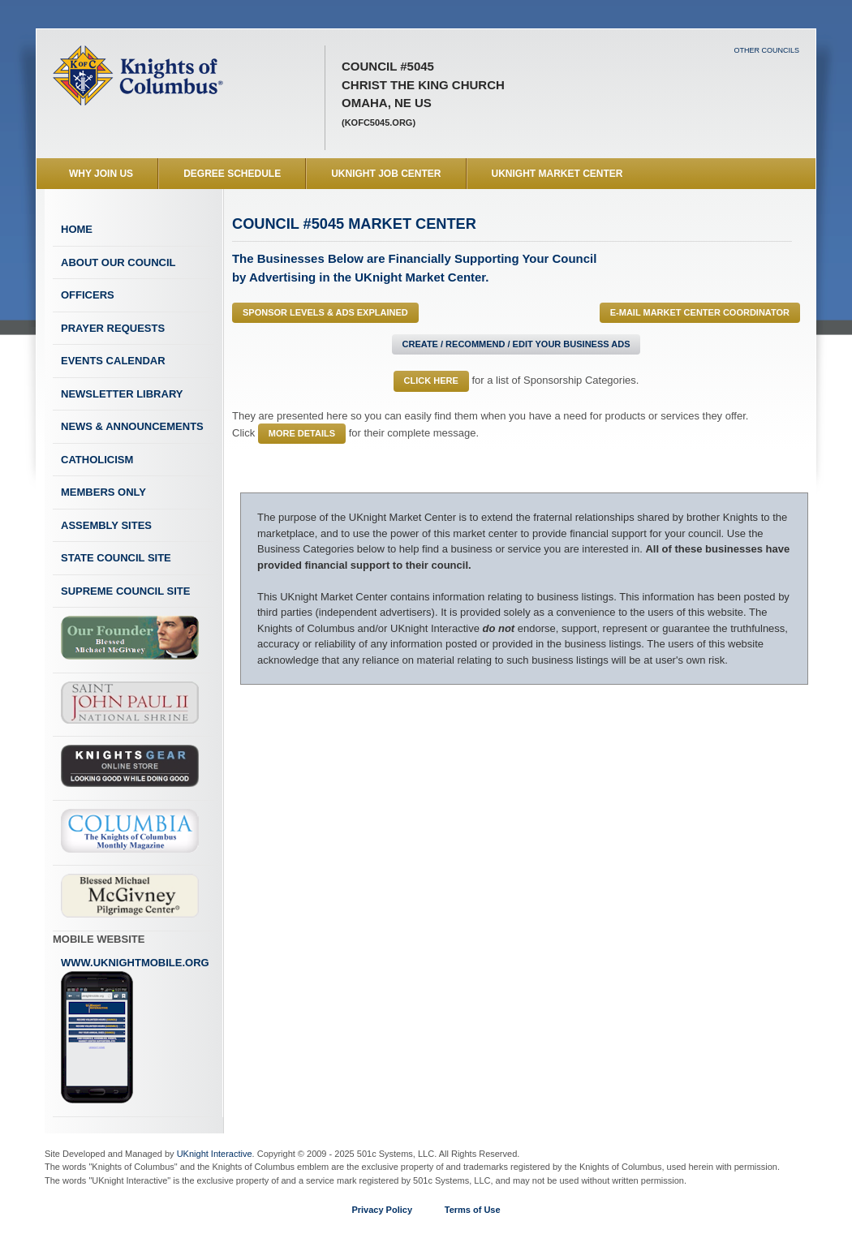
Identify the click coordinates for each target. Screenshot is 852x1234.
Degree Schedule (232, 173)
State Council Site (116, 558)
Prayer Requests (113, 328)
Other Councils (766, 50)
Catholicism (97, 460)
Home (77, 229)
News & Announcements (132, 426)
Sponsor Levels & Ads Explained (325, 312)
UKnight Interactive (214, 1154)
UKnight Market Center (557, 173)
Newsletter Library (122, 394)
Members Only (103, 492)
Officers (87, 295)
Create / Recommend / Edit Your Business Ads (516, 344)
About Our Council (118, 262)
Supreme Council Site (125, 591)
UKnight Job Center (386, 173)
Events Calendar (113, 361)
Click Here (431, 380)
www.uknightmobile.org (135, 1030)
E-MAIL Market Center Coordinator (700, 312)
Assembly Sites (106, 525)
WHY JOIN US (101, 173)
